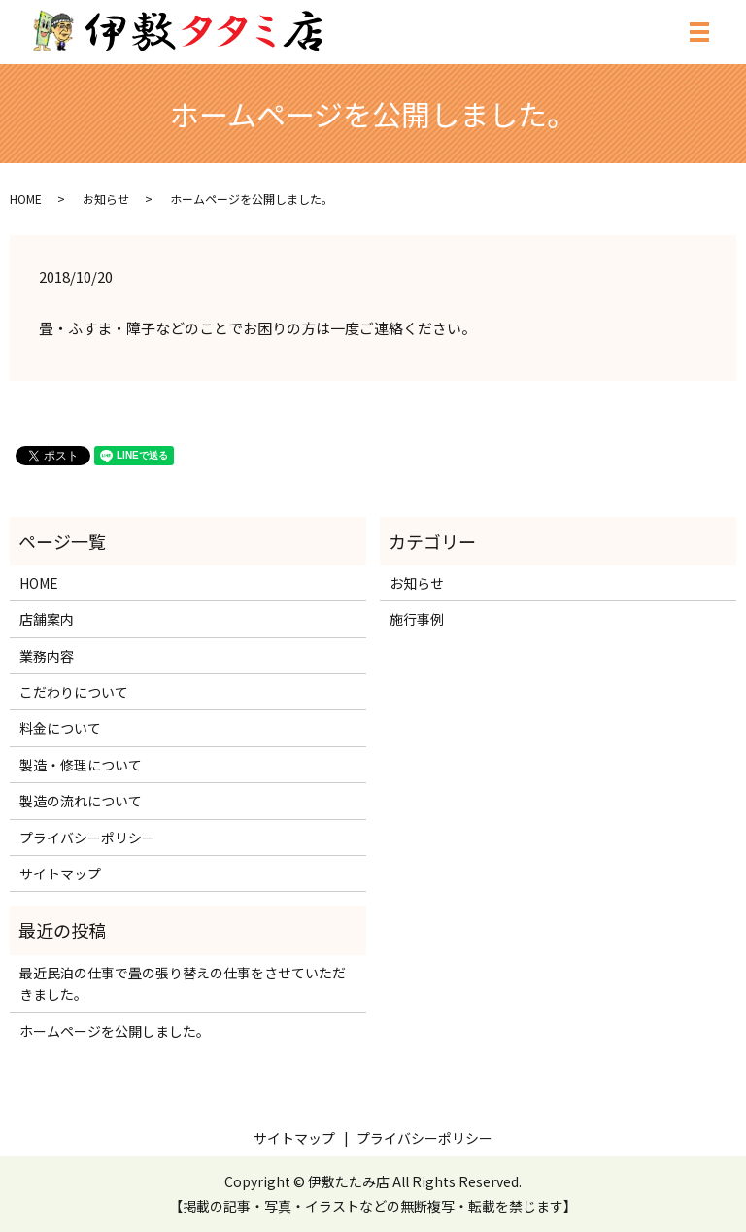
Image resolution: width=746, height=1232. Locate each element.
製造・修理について (80, 764)
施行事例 (417, 619)
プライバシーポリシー (87, 837)
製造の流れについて (80, 800)
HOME (26, 198)
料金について (60, 727)
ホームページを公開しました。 (114, 1031)
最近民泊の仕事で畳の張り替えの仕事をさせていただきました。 (182, 983)
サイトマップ (60, 873)
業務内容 (46, 656)
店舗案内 (46, 619)
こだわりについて (73, 692)
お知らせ (106, 198)
